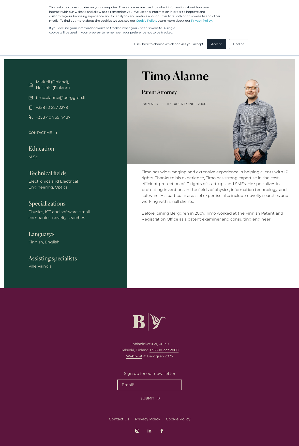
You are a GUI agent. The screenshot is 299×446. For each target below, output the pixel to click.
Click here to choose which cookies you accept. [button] (169, 44)
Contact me (40, 132)
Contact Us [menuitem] (119, 419)
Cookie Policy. (146, 20)
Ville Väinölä (40, 266)
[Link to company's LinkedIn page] (149, 431)
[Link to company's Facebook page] (162, 431)
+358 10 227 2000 (164, 350)
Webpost (134, 356)
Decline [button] (238, 44)
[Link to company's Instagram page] (137, 431)
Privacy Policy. (202, 20)
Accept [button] (216, 44)
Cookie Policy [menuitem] (178, 419)
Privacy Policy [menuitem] (147, 419)
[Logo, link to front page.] (149, 321)
